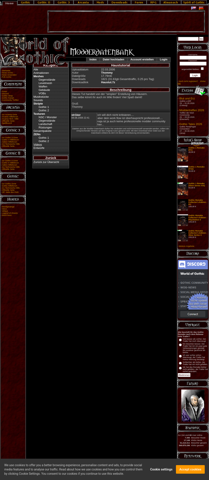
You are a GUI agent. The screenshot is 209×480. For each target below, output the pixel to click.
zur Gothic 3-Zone (10, 138)
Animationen (41, 72)
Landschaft (45, 124)
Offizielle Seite (8, 121)
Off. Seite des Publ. (10, 192)
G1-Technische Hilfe (11, 188)
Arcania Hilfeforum (10, 117)
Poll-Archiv (7, 77)
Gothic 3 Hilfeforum (10, 140)
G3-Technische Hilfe (11, 144)
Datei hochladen (113, 59)
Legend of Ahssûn (10, 213)
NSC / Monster (48, 117)
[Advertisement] (126, 21)
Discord (5, 94)
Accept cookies (190, 471)
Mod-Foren (7, 215)
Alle (35, 69)
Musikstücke (41, 96)
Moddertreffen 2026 (191, 110)
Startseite (6, 71)
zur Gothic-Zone (9, 184)
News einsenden (9, 75)
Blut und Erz (187, 98)
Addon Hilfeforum (9, 142)
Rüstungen (45, 127)
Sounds (38, 100)
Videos (37, 144)
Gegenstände (47, 79)
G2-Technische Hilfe (11, 167)
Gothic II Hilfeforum (10, 163)
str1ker (76, 114)
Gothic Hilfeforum (9, 186)
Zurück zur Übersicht (46, 162)
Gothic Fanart (8, 98)
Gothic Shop (7, 96)
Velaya (5, 211)
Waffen (43, 86)
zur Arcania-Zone (9, 114)
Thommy (107, 72)
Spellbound (7, 123)
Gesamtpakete (42, 130)
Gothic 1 (44, 107)
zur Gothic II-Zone (10, 161)
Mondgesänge (8, 207)
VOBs (42, 93)
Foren (4, 91)
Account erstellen (142, 59)
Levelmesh (45, 83)
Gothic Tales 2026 (190, 124)
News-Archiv (7, 73)
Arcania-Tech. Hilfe (10, 119)
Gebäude (44, 90)
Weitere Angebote (186, 246)
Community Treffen (10, 100)
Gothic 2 (44, 110)
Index (93, 59)
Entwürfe (38, 148)
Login (163, 59)
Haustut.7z (108, 82)
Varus (4, 209)
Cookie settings (161, 471)
